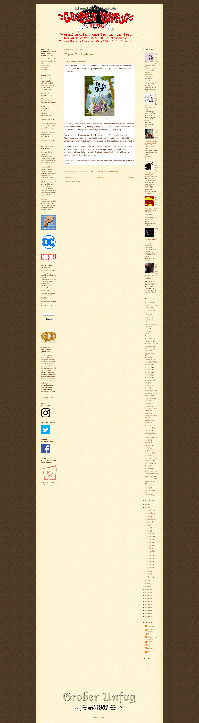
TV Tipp (147, 448)
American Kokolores (151, 310)
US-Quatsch (148, 463)
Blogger (103, 717)
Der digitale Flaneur (150, 630)
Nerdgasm (148, 420)
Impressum (44, 69)
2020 (146, 584)
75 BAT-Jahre (149, 302)
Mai (148, 531)
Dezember (150, 510)
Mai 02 (151, 567)
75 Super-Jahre (149, 305)
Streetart (147, 445)
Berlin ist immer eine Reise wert (151, 325)
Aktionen (147, 308)
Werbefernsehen (149, 471)
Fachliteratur (148, 380)
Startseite (100, 178)
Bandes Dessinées (150, 320)
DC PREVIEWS (150, 343)
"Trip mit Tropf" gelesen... (79, 54)
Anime (147, 315)
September (150, 519)
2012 (146, 607)
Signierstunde (149, 437)
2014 (146, 601)
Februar (149, 577)
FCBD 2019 (148, 372)
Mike (148, 645)
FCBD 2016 (148, 364)
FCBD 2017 (148, 367)
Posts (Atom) (76, 181)
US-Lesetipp (148, 455)
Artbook (147, 317)
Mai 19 (151, 542)
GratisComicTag (150, 393)
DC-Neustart (148, 346)
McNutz (149, 642)
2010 (146, 613)
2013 (146, 604)
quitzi (149, 651)
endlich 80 (148, 495)
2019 (146, 587)
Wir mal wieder (149, 476)
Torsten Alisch (151, 648)
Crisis (146, 331)
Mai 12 (151, 558)
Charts (146, 329)
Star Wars (147, 443)
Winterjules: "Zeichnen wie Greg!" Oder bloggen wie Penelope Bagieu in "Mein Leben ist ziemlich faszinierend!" (151, 64)
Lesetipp (147, 406)
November (150, 513)
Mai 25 (151, 536)
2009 (146, 616)
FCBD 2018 (148, 370)
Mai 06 (151, 561)
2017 (146, 593)
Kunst (146, 401)
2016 (146, 595)
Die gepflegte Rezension (111, 171)
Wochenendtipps (150, 481)
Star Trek (147, 440)
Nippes (147, 423)
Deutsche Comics (99, 171)
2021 (146, 581)
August (149, 522)
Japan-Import (149, 398)
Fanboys (147, 383)
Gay (146, 388)
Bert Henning (151, 626)
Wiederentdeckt (149, 474)
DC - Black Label (150, 334)
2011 (146, 610)
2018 (146, 589)
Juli (148, 525)
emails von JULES (150, 490)
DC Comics (148, 338)
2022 (146, 508)
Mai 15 (151, 555)
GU (148, 634)
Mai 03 (151, 564)
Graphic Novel (149, 390)
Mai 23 (151, 539)
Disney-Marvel (149, 362)
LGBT (146, 403)
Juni (148, 528)
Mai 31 (151, 533)
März (148, 574)
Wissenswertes (149, 479)
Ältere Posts (130, 178)
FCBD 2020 (148, 375)
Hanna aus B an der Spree (152, 638)
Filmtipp (147, 385)
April (148, 571)
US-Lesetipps (149, 458)
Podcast (147, 425)
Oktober (149, 516)
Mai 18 (151, 545)
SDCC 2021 (148, 430)
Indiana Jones (149, 396)
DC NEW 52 (148, 341)
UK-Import (148, 450)
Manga (147, 413)
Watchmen (148, 468)
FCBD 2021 (148, 377)
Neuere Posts (69, 178)
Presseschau (148, 428)
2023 (146, 504)
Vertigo (147, 466)
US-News (148, 461)
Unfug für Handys (48, 398)
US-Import (148, 453)
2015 (146, 598)
